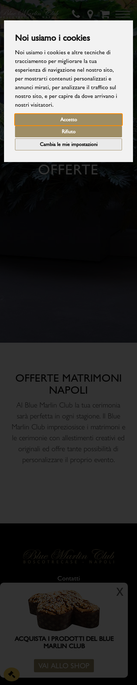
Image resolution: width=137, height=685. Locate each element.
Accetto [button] (68, 120)
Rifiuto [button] (69, 132)
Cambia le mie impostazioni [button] (69, 144)
